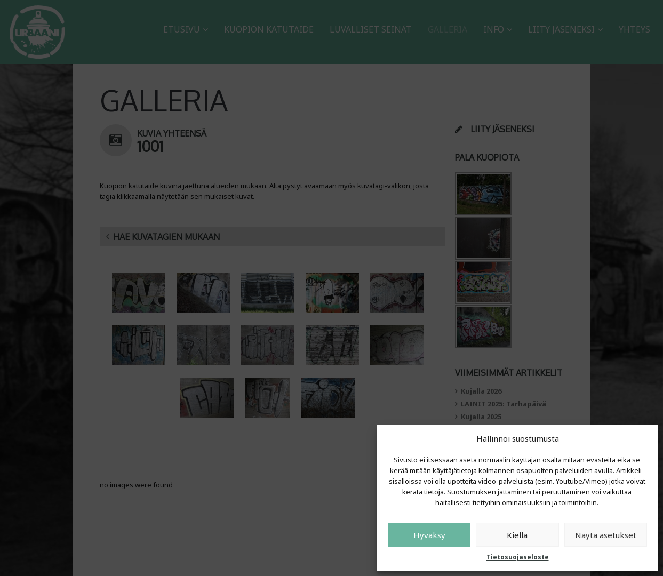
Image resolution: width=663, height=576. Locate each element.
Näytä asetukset (605, 535)
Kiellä (517, 535)
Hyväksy (429, 535)
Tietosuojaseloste (517, 557)
